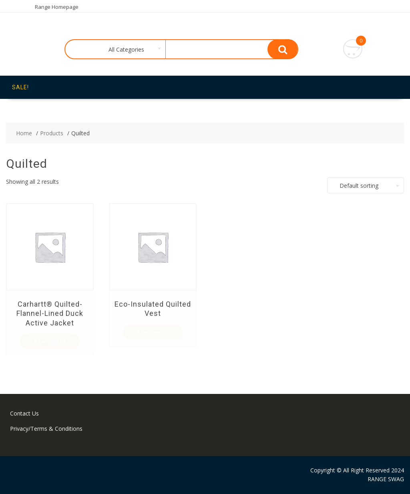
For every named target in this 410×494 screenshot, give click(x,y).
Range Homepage (56, 6)
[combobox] (125, 49)
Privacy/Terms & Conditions (46, 428)
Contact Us (24, 413)
